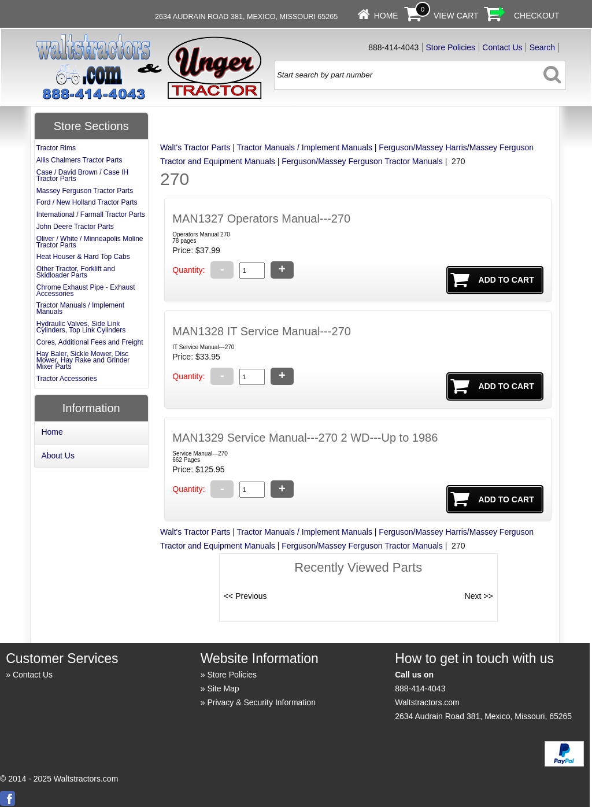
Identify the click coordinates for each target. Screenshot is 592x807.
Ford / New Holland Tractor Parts (87, 202)
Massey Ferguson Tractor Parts (84, 191)
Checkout (537, 15)
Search (542, 47)
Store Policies (451, 47)
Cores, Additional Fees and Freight (89, 342)
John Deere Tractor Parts (75, 227)
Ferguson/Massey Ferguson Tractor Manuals (362, 161)
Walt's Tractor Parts (195, 147)
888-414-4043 (420, 688)
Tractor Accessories (66, 379)
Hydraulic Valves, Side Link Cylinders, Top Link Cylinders (81, 327)
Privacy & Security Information (261, 702)
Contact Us (502, 47)
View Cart (456, 15)
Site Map (223, 688)
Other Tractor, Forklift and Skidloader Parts (75, 272)
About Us (58, 455)
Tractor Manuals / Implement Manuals (304, 147)
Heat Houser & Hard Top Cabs (83, 257)
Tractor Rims (56, 148)
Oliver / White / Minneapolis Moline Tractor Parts (89, 242)
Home (386, 15)
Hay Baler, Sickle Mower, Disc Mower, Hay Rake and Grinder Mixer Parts (83, 360)
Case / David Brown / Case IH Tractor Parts (82, 175)
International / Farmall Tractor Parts (90, 214)
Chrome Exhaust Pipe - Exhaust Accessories (85, 290)
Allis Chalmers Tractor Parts (79, 160)
